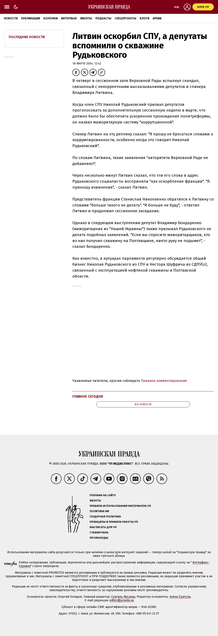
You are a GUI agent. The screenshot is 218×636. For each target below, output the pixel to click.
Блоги (144, 18)
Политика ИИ (99, 511)
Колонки (50, 18)
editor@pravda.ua (121, 600)
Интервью (69, 18)
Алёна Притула (180, 597)
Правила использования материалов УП (120, 505)
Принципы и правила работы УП (114, 521)
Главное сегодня (87, 396)
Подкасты (103, 18)
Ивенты (86, 18)
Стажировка (99, 532)
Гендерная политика (105, 516)
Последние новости (27, 37)
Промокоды (99, 537)
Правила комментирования (164, 381)
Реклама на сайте (103, 495)
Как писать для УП (103, 527)
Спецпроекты (125, 18)
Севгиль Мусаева (123, 597)
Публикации (30, 18)
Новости (11, 18)
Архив (157, 18)
